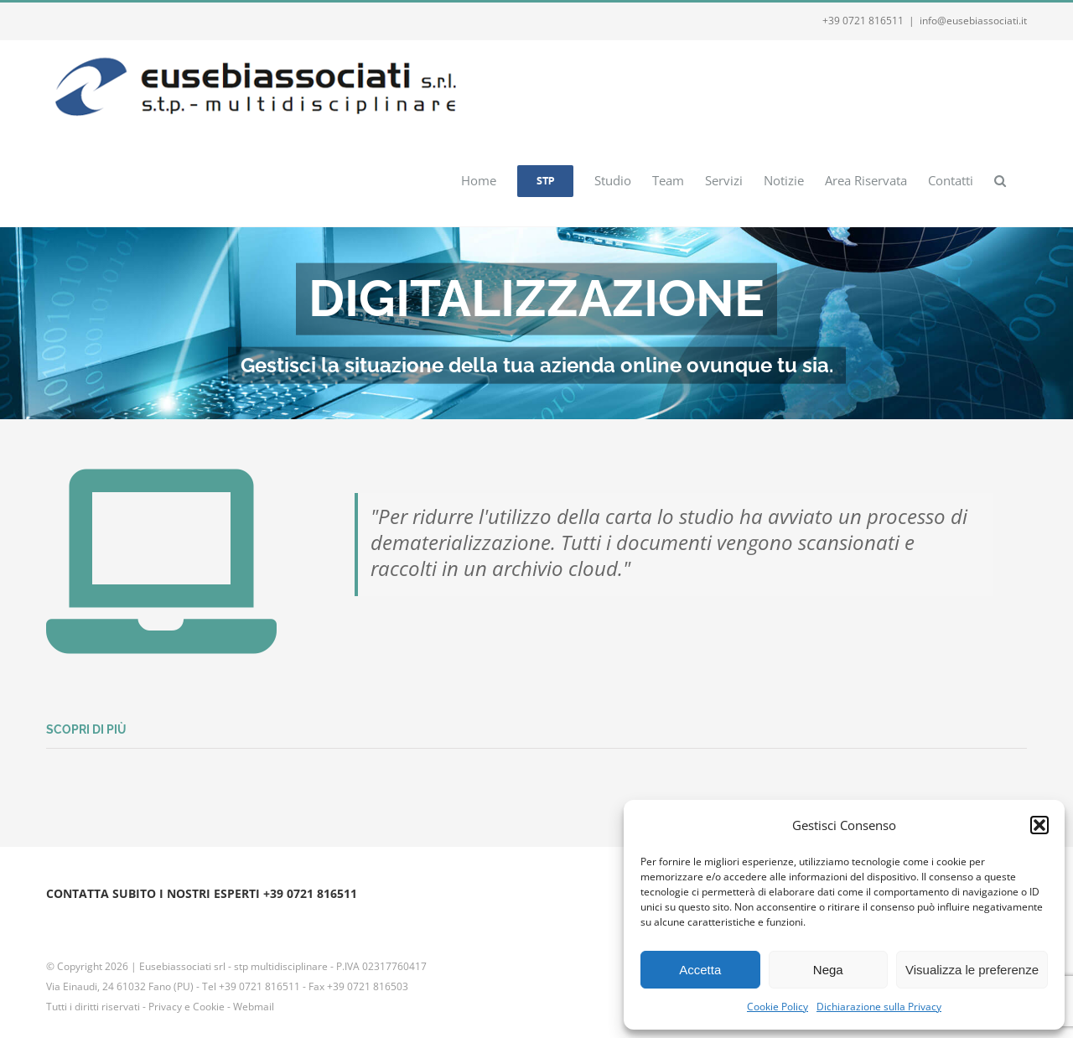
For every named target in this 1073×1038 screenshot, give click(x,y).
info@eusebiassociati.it (973, 20)
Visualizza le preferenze (972, 970)
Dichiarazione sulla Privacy (878, 1006)
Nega (828, 970)
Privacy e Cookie (186, 1006)
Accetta (700, 970)
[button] (1039, 825)
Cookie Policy (777, 1006)
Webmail (253, 1006)
